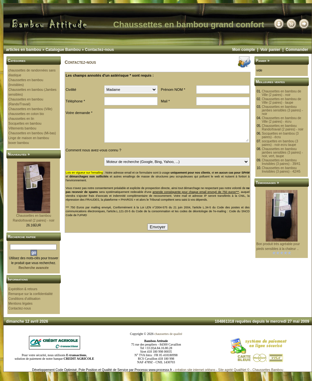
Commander (297, 49)
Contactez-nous (99, 49)
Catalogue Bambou (62, 49)
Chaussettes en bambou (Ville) (30, 109)
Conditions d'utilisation (24, 298)
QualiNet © (242, 370)
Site (221, 370)
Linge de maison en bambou (28, 138)
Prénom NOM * (173, 89)
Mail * (165, 101)
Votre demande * (79, 113)
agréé (229, 370)
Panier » (263, 60)
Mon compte (243, 49)
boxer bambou (18, 143)
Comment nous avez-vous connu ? (93, 150)
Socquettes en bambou (24, 123)
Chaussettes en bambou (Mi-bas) (32, 133)
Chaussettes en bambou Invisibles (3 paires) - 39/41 (281, 162)
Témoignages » (267, 182)
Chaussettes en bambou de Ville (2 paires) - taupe (281, 100)
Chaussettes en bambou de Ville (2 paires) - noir (281, 93)
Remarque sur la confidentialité (30, 294)
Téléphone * (75, 101)
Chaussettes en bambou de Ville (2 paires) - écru (281, 119)
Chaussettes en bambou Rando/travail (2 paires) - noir (283, 127)
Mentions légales (20, 303)
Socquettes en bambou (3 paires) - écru (280, 135)
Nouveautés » (19, 154)
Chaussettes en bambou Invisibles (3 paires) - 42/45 (281, 169)
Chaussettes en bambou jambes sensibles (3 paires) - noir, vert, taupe (282, 152)
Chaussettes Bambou (267, 370)
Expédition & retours (22, 289)
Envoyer (158, 226)
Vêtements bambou (22, 128)
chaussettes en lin (21, 118)
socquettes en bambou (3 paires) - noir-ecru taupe (280, 143)
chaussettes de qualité (168, 334)
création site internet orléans (195, 370)
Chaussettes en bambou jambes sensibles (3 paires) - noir (282, 110)
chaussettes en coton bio (26, 114)
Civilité (71, 89)
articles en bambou (23, 49)
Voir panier (270, 49)
